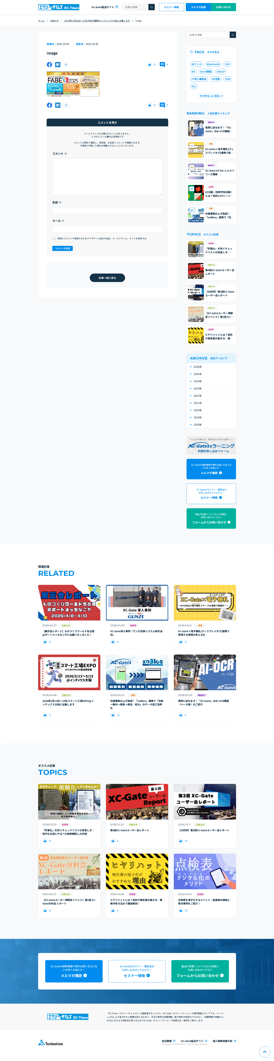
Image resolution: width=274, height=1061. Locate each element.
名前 (56, 202)
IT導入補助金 (199, 79)
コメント (59, 153)
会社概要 (167, 1041)
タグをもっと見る (209, 96)
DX (193, 71)
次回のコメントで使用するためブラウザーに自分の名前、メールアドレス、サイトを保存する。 (102, 238)
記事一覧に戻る (107, 278)
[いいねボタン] (149, 64)
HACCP (221, 71)
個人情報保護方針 (222, 1041)
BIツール (197, 64)
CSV (227, 64)
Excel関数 (206, 71)
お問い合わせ (223, 7)
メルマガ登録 (198, 7)
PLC (194, 86)
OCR (227, 79)
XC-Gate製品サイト (103, 7)
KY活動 (216, 79)
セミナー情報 (171, 7)
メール (58, 220)
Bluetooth (213, 64)
